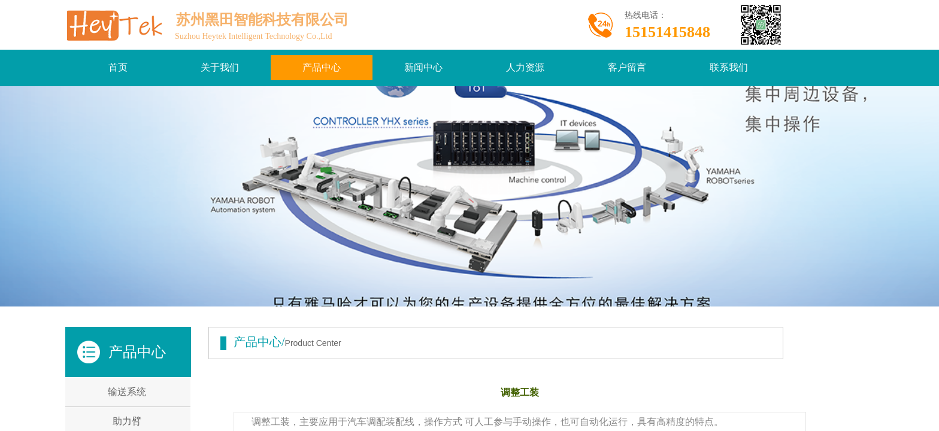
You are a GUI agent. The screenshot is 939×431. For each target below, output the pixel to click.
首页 (118, 67)
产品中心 (321, 67)
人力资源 (525, 67)
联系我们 (729, 67)
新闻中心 (423, 67)
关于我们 (220, 67)
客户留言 (627, 67)
